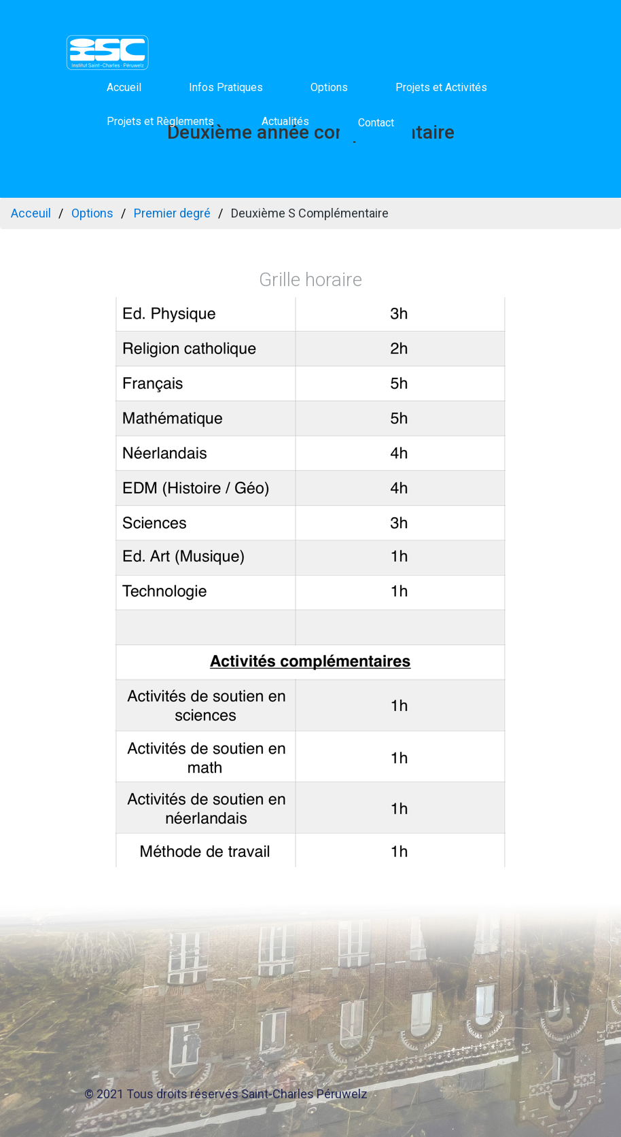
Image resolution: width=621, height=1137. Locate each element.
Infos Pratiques (226, 87)
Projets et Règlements (160, 121)
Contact (376, 122)
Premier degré (172, 213)
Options (329, 87)
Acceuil (31, 213)
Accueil (124, 87)
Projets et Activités (441, 87)
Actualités (285, 121)
